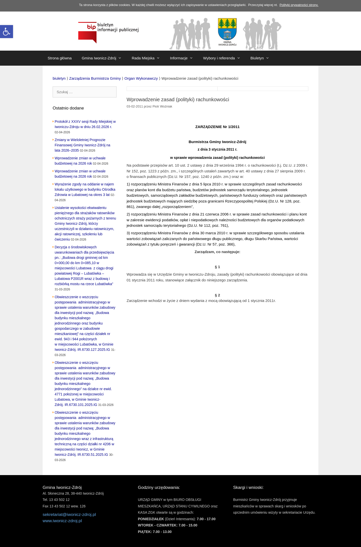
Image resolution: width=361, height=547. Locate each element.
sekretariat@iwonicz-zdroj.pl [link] (69, 514)
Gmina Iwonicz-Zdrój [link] (104, 58)
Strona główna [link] (60, 58)
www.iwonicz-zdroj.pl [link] (62, 520)
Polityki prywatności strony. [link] (299, 5)
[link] (6, 31)
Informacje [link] (184, 58)
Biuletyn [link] (262, 58)
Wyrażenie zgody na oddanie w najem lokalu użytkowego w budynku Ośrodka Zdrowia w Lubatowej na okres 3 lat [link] (85, 189)
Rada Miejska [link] (148, 58)
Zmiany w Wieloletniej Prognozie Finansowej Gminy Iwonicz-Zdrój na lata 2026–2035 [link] (82, 145)
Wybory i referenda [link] (224, 58)
